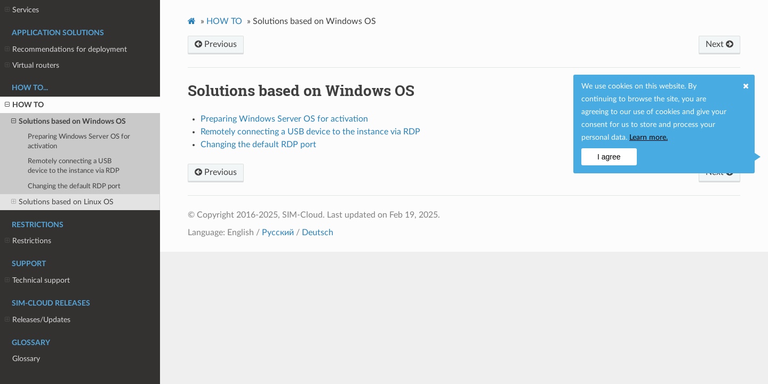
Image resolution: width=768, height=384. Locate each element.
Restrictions (28, 241)
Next (719, 44)
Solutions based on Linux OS (62, 202)
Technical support (37, 280)
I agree (609, 157)
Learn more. (648, 137)
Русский (278, 232)
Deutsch (317, 232)
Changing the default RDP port (74, 186)
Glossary (26, 359)
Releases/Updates (37, 320)
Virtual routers (32, 65)
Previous (216, 44)
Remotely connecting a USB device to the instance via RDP (73, 166)
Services (22, 10)
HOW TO (24, 105)
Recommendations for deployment (66, 49)
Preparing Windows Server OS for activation (79, 141)
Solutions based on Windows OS (68, 121)
